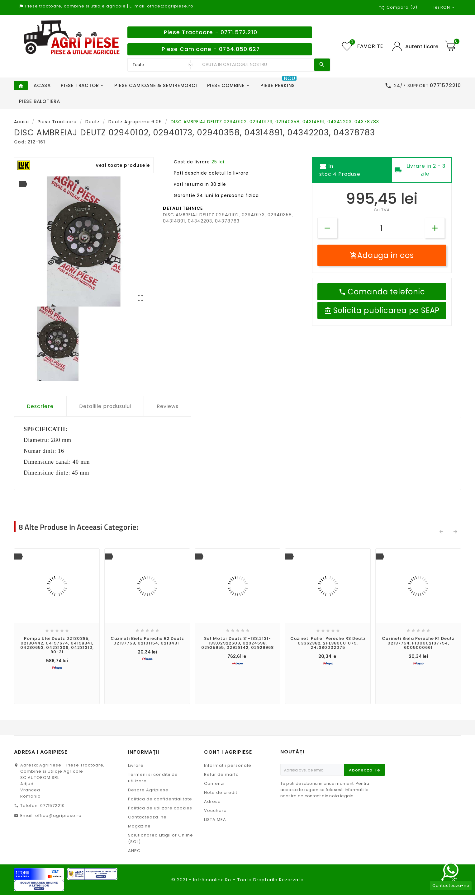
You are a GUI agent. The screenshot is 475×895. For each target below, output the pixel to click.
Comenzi (214, 783)
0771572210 (52, 805)
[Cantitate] (381, 228)
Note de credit (220, 792)
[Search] (256, 65)
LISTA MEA (215, 819)
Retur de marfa (221, 774)
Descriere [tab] (40, 406)
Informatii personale (227, 765)
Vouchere (215, 810)
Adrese (212, 801)
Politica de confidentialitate (160, 799)
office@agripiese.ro (58, 815)
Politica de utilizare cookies (160, 808)
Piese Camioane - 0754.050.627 (211, 49)
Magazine (139, 826)
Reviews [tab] (167, 406)
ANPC (134, 851)
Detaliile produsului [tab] (105, 406)
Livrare (136, 765)
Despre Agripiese (148, 790)
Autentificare (421, 46)
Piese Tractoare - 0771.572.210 (210, 32)
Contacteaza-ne (147, 817)
